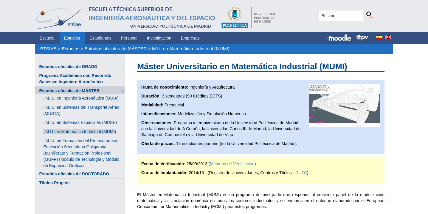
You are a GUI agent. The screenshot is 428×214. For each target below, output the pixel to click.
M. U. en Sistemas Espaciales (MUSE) (81, 122)
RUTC (301, 172)
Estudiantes (100, 38)
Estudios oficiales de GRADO (68, 66)
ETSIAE (48, 48)
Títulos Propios (54, 182)
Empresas (190, 38)
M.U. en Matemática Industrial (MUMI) (190, 48)
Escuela (47, 38)
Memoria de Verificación (232, 163)
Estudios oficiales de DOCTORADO (74, 173)
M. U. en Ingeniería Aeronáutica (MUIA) (82, 98)
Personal (129, 38)
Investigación (159, 38)
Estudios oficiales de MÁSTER (116, 48)
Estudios (72, 38)
